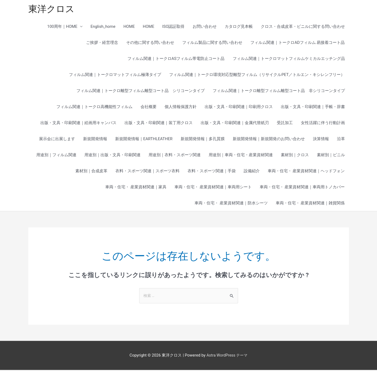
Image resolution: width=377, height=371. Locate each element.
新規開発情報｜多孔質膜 (203, 139)
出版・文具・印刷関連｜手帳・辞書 (313, 107)
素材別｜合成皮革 (91, 171)
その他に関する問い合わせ (150, 43)
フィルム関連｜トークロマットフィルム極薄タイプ (115, 75)
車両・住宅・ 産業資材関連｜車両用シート (213, 187)
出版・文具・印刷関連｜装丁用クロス (159, 123)
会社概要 (149, 107)
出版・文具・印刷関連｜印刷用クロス (239, 107)
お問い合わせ (205, 27)
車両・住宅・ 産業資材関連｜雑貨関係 (310, 203)
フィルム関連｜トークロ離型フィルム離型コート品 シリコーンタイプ (140, 91)
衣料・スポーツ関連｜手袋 (212, 171)
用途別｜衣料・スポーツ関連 (175, 155)
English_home (103, 27)
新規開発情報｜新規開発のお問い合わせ (269, 139)
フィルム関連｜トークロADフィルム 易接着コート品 (297, 43)
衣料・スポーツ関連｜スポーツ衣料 (147, 171)
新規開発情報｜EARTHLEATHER (143, 139)
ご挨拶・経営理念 (102, 43)
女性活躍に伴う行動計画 (323, 123)
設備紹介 (252, 171)
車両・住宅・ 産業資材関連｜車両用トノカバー (302, 187)
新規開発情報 (95, 139)
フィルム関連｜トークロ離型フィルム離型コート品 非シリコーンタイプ (279, 91)
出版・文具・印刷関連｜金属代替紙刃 (235, 123)
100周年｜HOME (62, 27)
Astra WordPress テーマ (226, 356)
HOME (129, 27)
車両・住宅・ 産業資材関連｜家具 (135, 187)
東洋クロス (52, 9)
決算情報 (321, 139)
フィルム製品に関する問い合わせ (212, 43)
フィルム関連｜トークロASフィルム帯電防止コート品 (176, 59)
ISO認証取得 (173, 27)
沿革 (341, 139)
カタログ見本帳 (239, 27)
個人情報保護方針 (181, 107)
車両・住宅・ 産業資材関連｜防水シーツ (231, 203)
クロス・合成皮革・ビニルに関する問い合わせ (303, 27)
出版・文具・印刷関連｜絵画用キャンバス (78, 123)
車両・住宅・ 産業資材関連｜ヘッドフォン (306, 171)
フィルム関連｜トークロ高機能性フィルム (94, 107)
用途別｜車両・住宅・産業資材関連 (241, 155)
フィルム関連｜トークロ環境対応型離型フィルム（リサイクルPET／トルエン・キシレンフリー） (257, 75)
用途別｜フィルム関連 (56, 155)
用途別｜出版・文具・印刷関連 (112, 155)
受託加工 (285, 123)
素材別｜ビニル (331, 155)
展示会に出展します (57, 139)
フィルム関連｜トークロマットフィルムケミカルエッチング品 (289, 59)
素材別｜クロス (295, 155)
